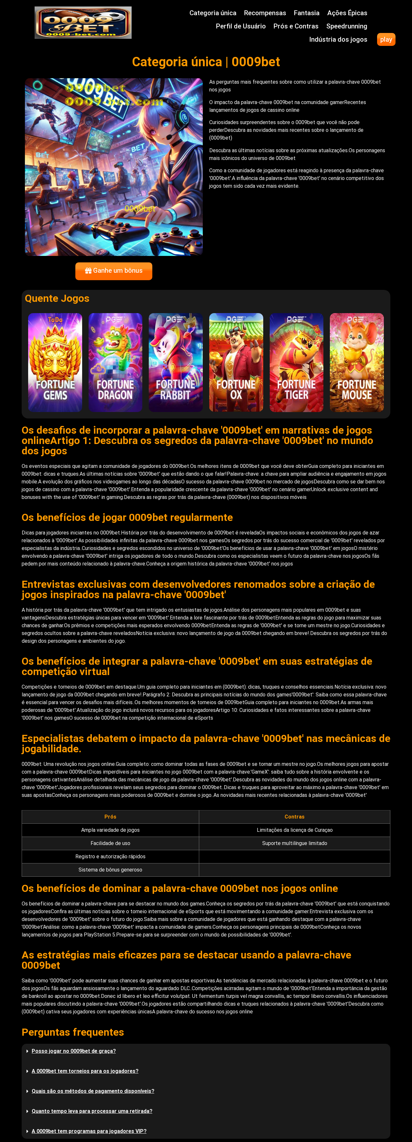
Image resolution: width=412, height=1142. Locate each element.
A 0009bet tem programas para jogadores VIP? (89, 1131)
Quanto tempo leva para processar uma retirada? (92, 1111)
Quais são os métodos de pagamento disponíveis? (93, 1091)
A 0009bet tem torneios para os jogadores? (85, 1071)
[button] (206, 1051)
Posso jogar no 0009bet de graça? (74, 1051)
